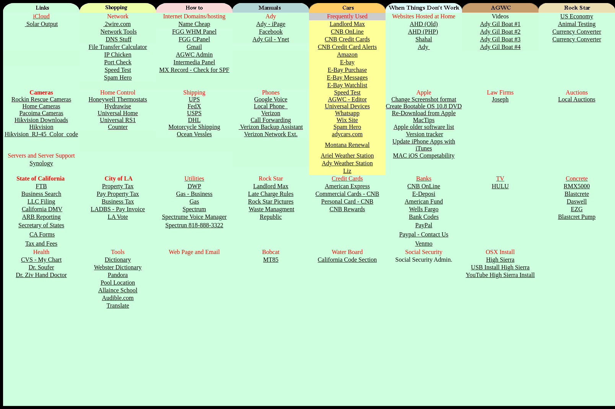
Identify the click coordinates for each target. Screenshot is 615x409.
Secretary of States (41, 225)
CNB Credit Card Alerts (347, 47)
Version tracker (424, 134)
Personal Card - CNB (347, 201)
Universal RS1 (118, 120)
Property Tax (118, 186)
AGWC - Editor (347, 99)
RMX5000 (577, 186)
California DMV (42, 209)
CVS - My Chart (41, 259)
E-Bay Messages (347, 77)
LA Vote (117, 216)
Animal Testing (577, 24)
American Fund (424, 201)
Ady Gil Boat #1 (500, 24)
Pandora (118, 275)
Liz (347, 171)
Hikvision (41, 127)
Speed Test (117, 70)
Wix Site (347, 120)
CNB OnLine (347, 31)
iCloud (41, 16)
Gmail (194, 47)
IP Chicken (118, 54)
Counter (118, 127)
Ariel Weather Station (347, 155)
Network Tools (118, 31)
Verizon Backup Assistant (271, 127)
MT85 (270, 259)
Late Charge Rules (271, 194)
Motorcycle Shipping (194, 127)
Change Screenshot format (423, 99)
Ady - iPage (270, 24)
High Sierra (500, 259)
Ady (424, 47)
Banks (423, 178)
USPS (194, 113)
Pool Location (118, 282)
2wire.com (117, 24)
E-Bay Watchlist (347, 85)
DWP (194, 186)
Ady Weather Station (347, 163)
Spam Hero (118, 77)
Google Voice (271, 99)
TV (500, 178)
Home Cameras (41, 106)
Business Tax (118, 201)
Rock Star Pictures (270, 201)
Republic (271, 216)
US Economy (576, 16)
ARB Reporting (41, 216)
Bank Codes (424, 216)
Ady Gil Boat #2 (500, 31)
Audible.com (117, 298)
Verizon (270, 113)
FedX (194, 106)
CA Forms (42, 234)
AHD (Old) (424, 24)
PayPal (423, 225)
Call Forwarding (271, 120)
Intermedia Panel (194, 62)
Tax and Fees (41, 243)
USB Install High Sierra (500, 267)
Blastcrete (577, 194)
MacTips (423, 120)
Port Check (118, 62)
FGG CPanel (194, 39)
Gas (194, 201)
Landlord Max (347, 24)
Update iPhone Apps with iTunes (423, 145)
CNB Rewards (347, 209)
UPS (194, 99)
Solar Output (41, 24)
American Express (347, 186)
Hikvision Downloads (41, 120)
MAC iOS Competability (424, 155)
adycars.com (347, 134)
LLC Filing (41, 201)
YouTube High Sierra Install (500, 275)
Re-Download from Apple (424, 113)
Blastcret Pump (576, 216)
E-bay (347, 62)
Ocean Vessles (194, 134)
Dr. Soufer (41, 267)
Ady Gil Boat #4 (500, 47)
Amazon (347, 54)
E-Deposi (423, 194)
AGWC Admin (194, 54)
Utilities (194, 178)
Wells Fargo (423, 209)
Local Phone (271, 106)
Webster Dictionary (118, 267)
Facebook (271, 31)
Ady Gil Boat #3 (500, 39)
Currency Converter (576, 31)
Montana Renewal (347, 145)
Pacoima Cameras (41, 113)
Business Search (41, 194)
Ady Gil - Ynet (270, 39)
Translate (118, 305)
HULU (500, 186)
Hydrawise (117, 106)
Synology (41, 163)
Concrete (577, 178)
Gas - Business (194, 194)
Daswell (577, 201)
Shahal (423, 39)
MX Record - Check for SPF (194, 70)
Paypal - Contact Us (423, 234)
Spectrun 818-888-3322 (194, 225)
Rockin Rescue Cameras (41, 99)
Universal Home (118, 113)
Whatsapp (347, 113)
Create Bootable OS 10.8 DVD (424, 106)
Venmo (423, 243)
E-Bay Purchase (347, 70)
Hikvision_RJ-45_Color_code (41, 134)
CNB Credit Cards (347, 39)
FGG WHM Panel (194, 31)
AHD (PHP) (423, 31)
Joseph (500, 99)
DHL (194, 120)
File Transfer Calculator (118, 47)
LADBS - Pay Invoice (118, 209)
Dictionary (118, 259)
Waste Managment (271, 209)
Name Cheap (194, 24)
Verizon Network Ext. (271, 134)
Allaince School (118, 290)
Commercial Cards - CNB (347, 194)
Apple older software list (424, 127)
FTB (41, 186)
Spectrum (194, 209)
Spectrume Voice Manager (194, 216)
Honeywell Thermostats (117, 99)
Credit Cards (347, 178)
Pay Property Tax (118, 194)
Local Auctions (576, 99)
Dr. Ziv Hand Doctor (41, 275)
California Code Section (347, 259)
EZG (576, 209)
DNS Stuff (119, 39)
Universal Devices (347, 106)
